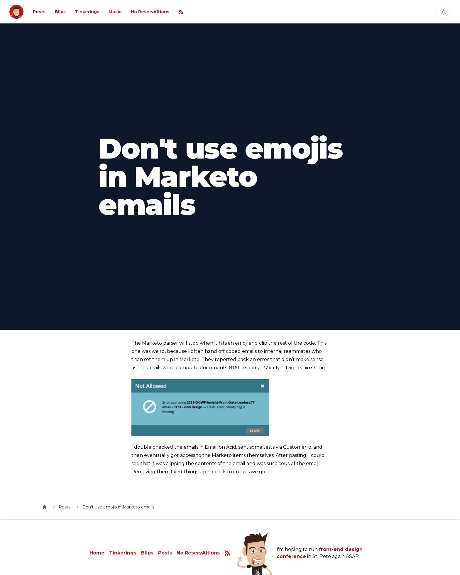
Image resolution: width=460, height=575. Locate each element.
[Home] (44, 507)
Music (115, 11)
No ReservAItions (150, 11)
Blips (60, 11)
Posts (39, 11)
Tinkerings (87, 11)
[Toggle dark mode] (444, 12)
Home (96, 553)
